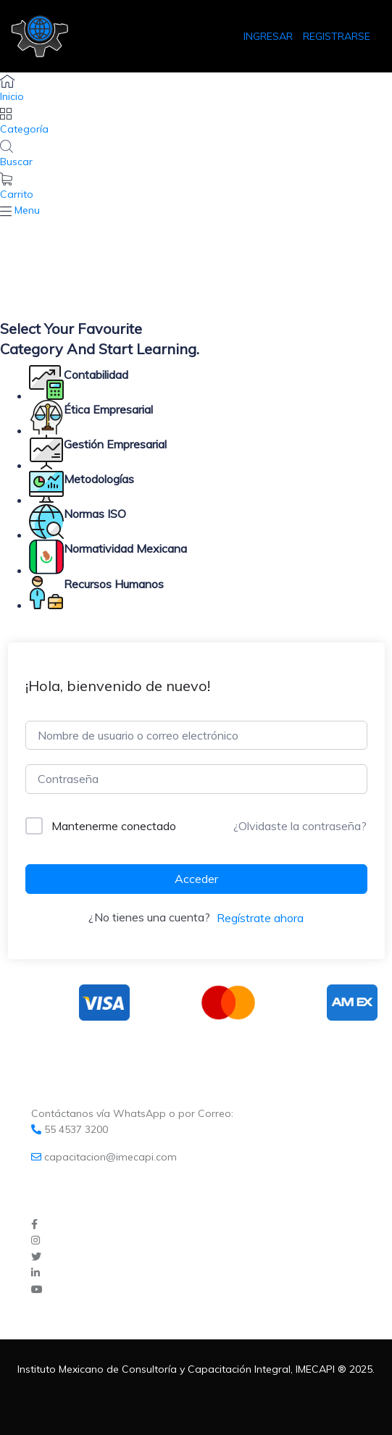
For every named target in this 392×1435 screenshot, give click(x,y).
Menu (27, 210)
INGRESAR (269, 36)
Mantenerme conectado (113, 826)
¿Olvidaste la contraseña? (300, 826)
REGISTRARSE (336, 36)
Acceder (196, 878)
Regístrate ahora (260, 918)
